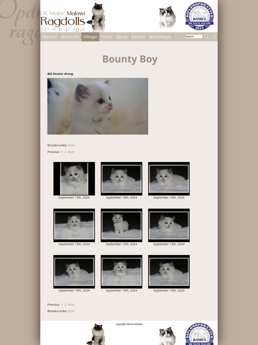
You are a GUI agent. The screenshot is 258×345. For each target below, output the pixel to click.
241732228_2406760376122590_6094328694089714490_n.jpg (74, 225)
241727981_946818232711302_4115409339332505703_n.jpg (121, 179)
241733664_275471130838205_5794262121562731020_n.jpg (121, 225)
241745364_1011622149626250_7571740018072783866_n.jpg (121, 272)
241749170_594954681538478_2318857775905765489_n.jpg (169, 272)
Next (71, 152)
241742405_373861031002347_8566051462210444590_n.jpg (74, 272)
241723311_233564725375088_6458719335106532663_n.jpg (74, 179)
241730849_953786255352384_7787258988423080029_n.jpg (169, 179)
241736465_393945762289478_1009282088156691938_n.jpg (169, 225)
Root (71, 145)
